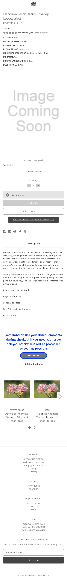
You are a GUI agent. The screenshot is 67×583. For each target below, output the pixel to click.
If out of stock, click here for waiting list (33, 219)
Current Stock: (34, 171)
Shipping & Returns (33, 465)
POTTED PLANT (33, 503)
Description (33, 243)
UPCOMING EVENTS (33, 459)
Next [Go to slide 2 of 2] (60, 396)
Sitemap (33, 471)
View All (33, 509)
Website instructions (33, 462)
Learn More (33, 355)
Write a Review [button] (41, 33)
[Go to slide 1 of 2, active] (29, 427)
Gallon (10, 165)
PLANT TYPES (33, 486)
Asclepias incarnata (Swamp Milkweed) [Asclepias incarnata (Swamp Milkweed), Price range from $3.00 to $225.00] (47, 415)
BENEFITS (33, 489)
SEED (33, 506)
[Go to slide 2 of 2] (34, 427)
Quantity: (33, 180)
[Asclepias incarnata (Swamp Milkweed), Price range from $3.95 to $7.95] (17, 389)
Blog (33, 468)
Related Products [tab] (33, 364)
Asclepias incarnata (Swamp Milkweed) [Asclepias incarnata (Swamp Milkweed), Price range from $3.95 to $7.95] (16, 415)
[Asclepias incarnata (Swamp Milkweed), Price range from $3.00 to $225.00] (47, 389)
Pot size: (33, 160)
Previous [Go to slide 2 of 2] (4, 396)
